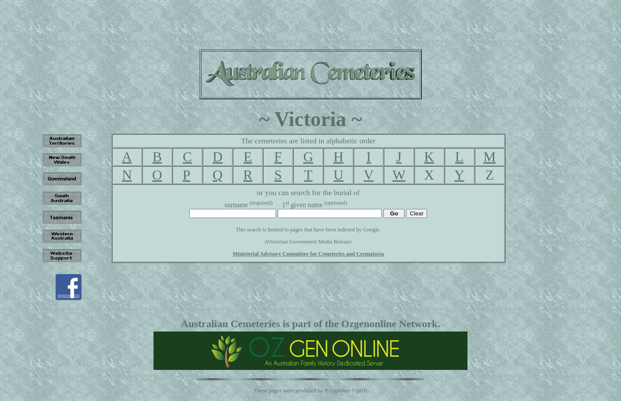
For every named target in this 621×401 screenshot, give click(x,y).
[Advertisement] (310, 22)
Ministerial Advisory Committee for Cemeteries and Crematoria (308, 254)
